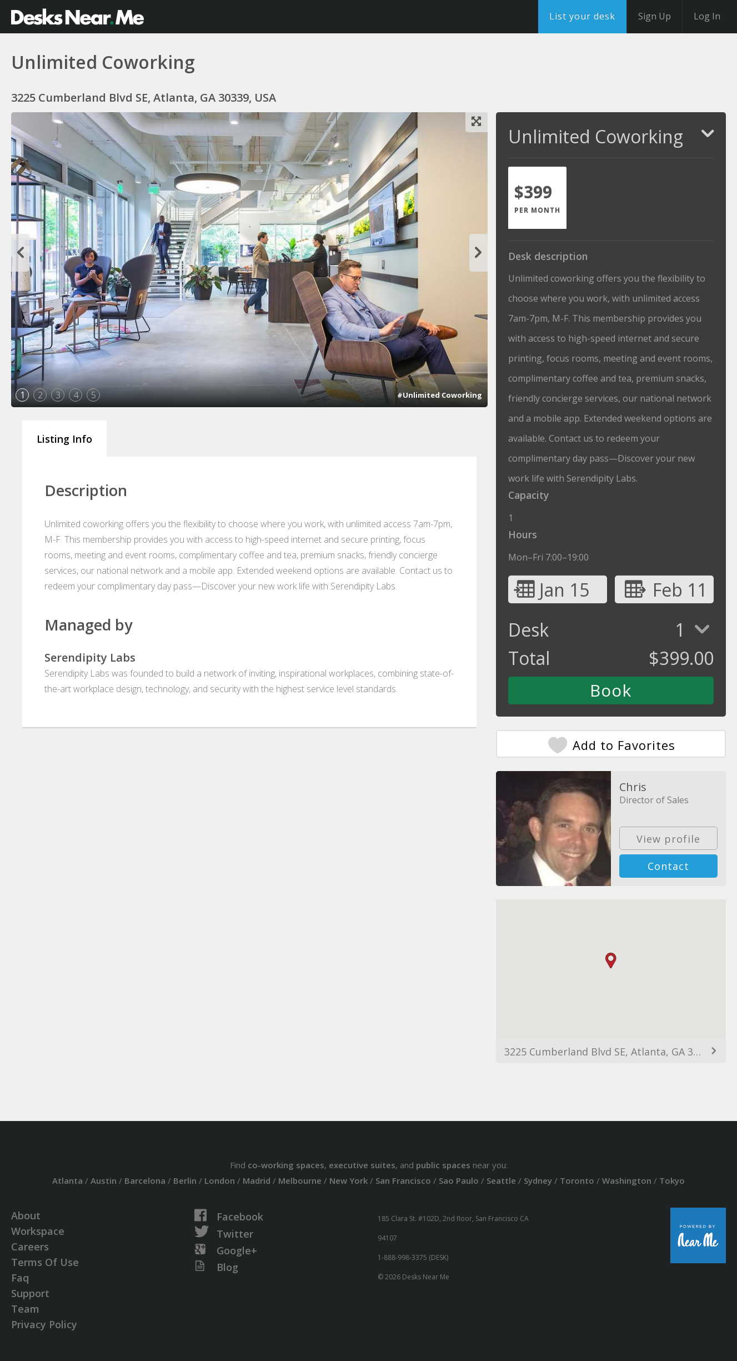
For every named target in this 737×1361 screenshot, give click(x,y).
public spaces (443, 1164)
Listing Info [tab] (64, 439)
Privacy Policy (44, 1324)
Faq (20, 1277)
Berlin (185, 1180)
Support (30, 1293)
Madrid (256, 1180)
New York (348, 1180)
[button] (610, 961)
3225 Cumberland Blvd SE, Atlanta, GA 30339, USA (611, 1051)
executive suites (362, 1164)
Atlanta (67, 1180)
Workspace (37, 1231)
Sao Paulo (459, 1180)
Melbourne (300, 1180)
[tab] (537, 198)
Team (25, 1308)
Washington (626, 1180)
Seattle (501, 1180)
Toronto (577, 1180)
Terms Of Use (45, 1262)
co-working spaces (286, 1164)
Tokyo (672, 1180)
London (219, 1180)
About (26, 1215)
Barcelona (145, 1180)
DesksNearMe (77, 16)
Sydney (538, 1180)
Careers (30, 1246)
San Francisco (403, 1180)
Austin (104, 1180)
